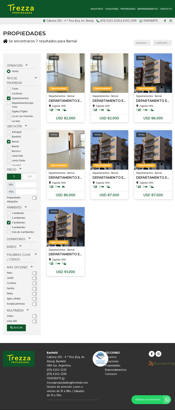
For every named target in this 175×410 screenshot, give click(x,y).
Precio (14, 165)
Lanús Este (16, 151)
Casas (14, 84)
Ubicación (17, 121)
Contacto (166, 9)
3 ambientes (17, 217)
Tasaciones (112, 9)
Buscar (16, 321)
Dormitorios (18, 233)
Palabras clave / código (22, 251)
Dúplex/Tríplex (18, 107)
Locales (15, 116)
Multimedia (17, 304)
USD (29, 171)
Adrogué (15, 127)
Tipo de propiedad (22, 76)
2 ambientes (17, 212)
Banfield (15, 132)
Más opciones (19, 261)
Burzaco (15, 146)
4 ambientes (17, 222)
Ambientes (17, 202)
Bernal (14, 137)
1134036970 (56, 372)
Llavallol (15, 160)
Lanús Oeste (17, 156)
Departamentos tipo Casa (20, 100)
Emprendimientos (147, 9)
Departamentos (19, 93)
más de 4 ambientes (21, 227)
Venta (14, 67)
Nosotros (97, 9)
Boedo (14, 141)
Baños (14, 241)
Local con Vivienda (21, 111)
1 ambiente (16, 208)
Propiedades (128, 9)
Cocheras (16, 89)
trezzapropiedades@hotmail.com (67, 376)
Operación (17, 61)
